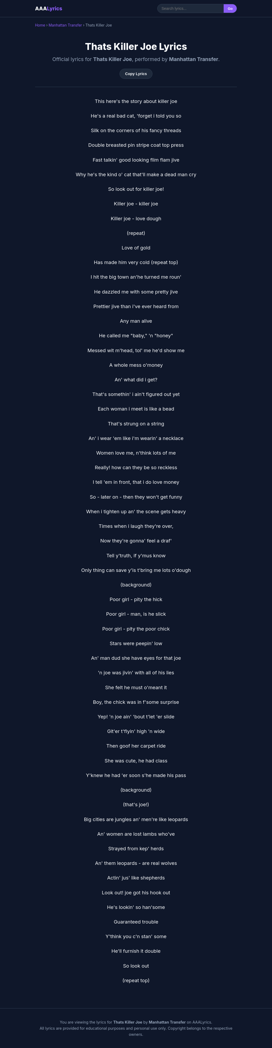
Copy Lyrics (136, 74)
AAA (48, 8)
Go (230, 9)
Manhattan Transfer (65, 25)
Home (40, 25)
